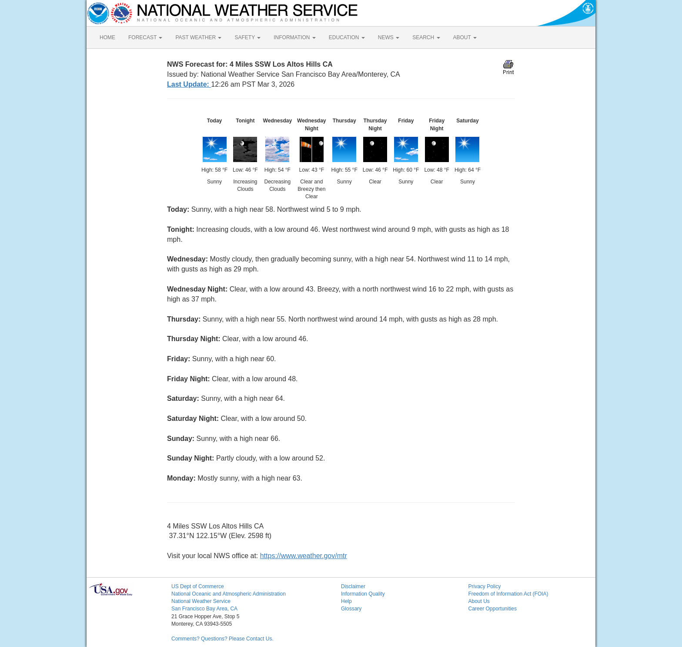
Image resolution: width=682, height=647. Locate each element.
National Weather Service (201, 601)
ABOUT (465, 37)
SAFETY (247, 37)
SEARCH (426, 37)
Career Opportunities (492, 609)
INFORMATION (294, 37)
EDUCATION (347, 37)
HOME (107, 37)
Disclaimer (353, 586)
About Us (479, 601)
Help (346, 601)
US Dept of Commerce (197, 586)
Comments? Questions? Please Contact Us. (222, 639)
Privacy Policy (484, 586)
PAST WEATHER (198, 37)
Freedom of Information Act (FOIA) (508, 594)
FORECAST (145, 37)
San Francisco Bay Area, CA (204, 609)
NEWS (388, 37)
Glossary (351, 609)
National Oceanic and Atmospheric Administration (228, 594)
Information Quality (363, 594)
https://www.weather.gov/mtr (303, 555)
